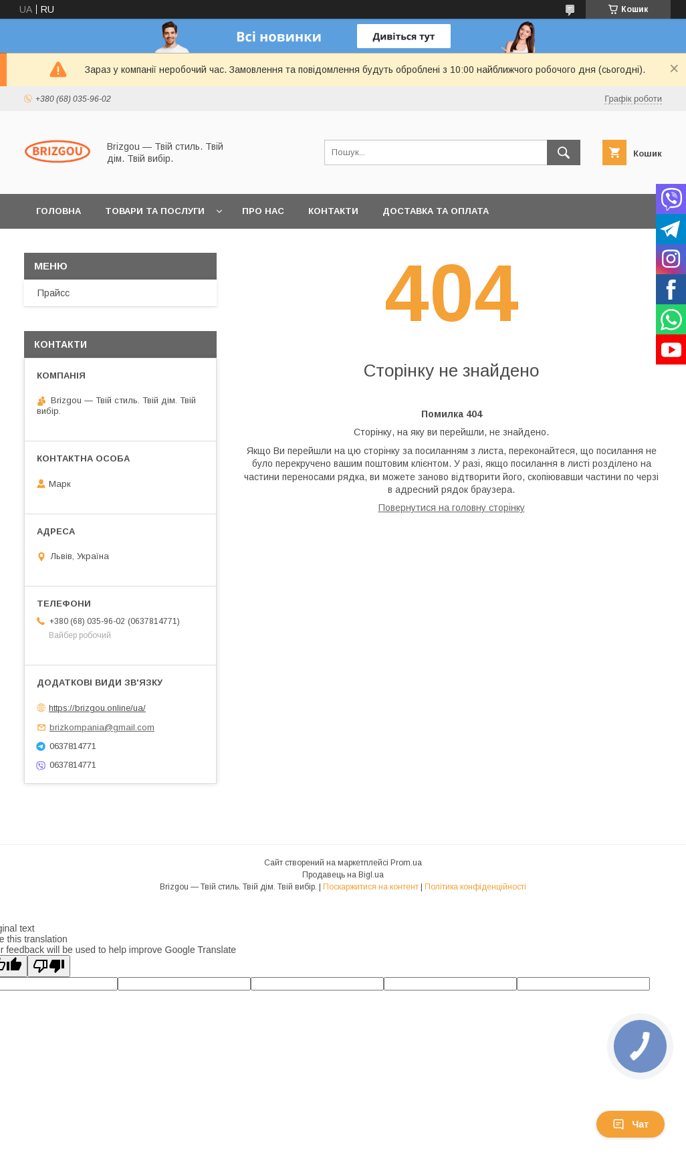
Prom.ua (406, 862)
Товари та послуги (155, 211)
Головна (58, 211)
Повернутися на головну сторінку (451, 507)
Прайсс (53, 293)
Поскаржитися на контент (371, 886)
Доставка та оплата (435, 211)
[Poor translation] (48, 966)
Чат (630, 1124)
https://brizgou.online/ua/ (97, 708)
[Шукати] (563, 152)
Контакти (333, 211)
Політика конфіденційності (475, 886)
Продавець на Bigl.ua (343, 874)
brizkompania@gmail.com (101, 727)
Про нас (263, 211)
